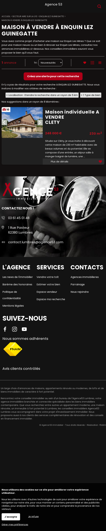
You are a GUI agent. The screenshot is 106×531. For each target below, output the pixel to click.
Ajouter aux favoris (100, 205)
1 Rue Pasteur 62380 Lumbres (20, 230)
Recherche (99, 6)
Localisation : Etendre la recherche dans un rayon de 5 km (43, 95)
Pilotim (103, 425)
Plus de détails (59, 205)
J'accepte (11, 516)
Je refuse (33, 516)
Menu (6, 6)
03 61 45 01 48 (18, 218)
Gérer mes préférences (15, 524)
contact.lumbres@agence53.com (35, 242)
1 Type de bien (91, 95)
